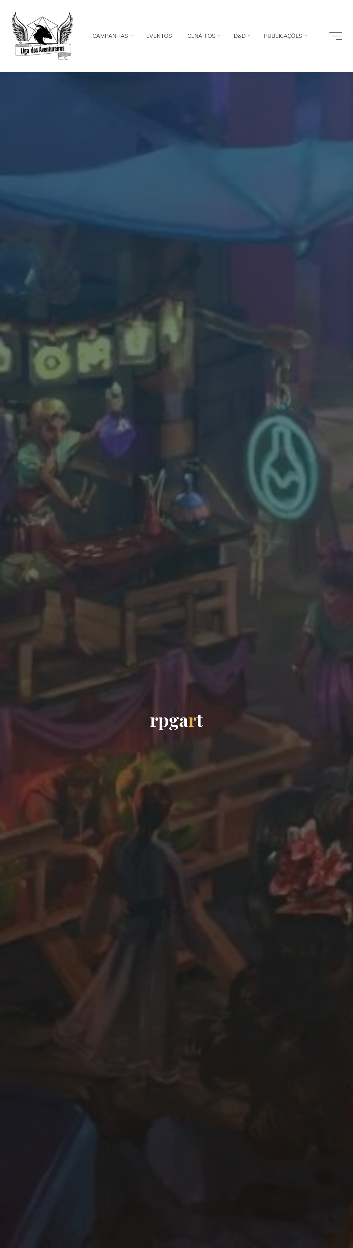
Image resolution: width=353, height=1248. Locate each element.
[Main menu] (335, 36)
